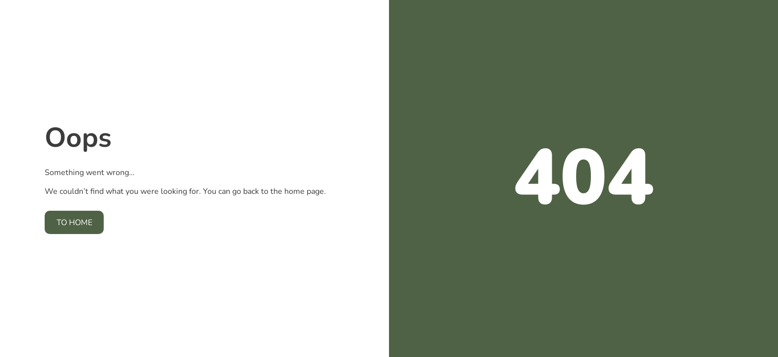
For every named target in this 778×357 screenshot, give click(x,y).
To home (74, 222)
